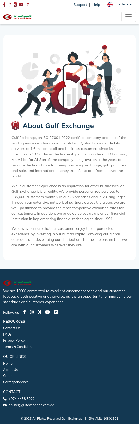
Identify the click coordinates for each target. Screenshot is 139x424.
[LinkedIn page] (56, 312)
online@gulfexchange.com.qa (31, 405)
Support (80, 4)
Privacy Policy (14, 340)
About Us (10, 369)
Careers (9, 375)
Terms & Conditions (18, 346)
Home (8, 363)
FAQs (7, 334)
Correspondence (15, 382)
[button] (120, 4)
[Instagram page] (32, 312)
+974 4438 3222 (22, 399)
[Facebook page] (24, 312)
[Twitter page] (39, 312)
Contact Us (11, 328)
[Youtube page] (47, 312)
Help (96, 4)
